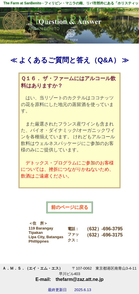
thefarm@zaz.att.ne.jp (80, 279)
